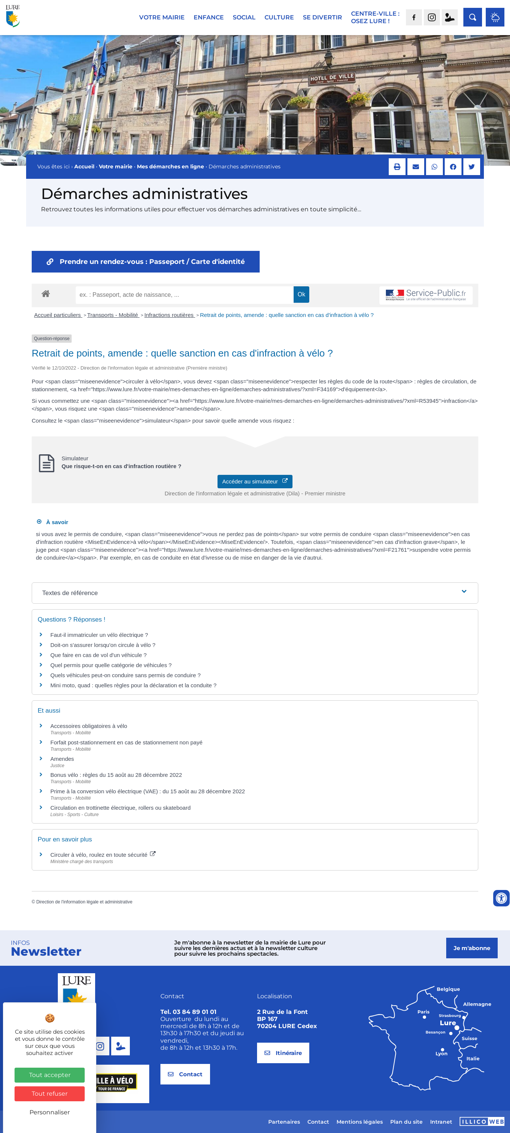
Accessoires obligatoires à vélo (88, 726)
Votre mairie (162, 17)
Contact (318, 1121)
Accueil (84, 166)
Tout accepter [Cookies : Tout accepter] (50, 1074)
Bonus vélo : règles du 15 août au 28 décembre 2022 (116, 775)
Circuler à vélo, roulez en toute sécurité (103, 855)
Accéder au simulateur (255, 481)
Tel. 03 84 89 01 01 (188, 1011)
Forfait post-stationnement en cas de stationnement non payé (126, 742)
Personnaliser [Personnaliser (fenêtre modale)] (49, 1112)
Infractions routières (169, 315)
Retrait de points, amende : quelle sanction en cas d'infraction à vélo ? (287, 315)
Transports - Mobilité (113, 315)
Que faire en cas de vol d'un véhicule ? (98, 655)
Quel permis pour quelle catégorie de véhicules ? (111, 665)
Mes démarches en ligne (170, 166)
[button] (397, 166)
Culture (279, 17)
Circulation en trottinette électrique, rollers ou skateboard (120, 807)
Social (244, 17)
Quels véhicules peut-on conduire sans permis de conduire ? (125, 675)
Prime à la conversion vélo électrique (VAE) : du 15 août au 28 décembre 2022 (147, 791)
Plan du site (406, 1121)
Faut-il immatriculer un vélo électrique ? (99, 635)
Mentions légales (360, 1121)
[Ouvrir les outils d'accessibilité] (501, 898)
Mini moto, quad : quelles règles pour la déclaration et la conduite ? (133, 685)
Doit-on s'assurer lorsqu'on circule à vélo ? (103, 645)
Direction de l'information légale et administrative (84, 902)
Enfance (209, 17)
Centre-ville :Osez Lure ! (375, 17)
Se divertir (322, 17)
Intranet (441, 1121)
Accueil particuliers (58, 315)
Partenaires (284, 1121)
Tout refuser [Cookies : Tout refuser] (50, 1093)
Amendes (62, 759)
